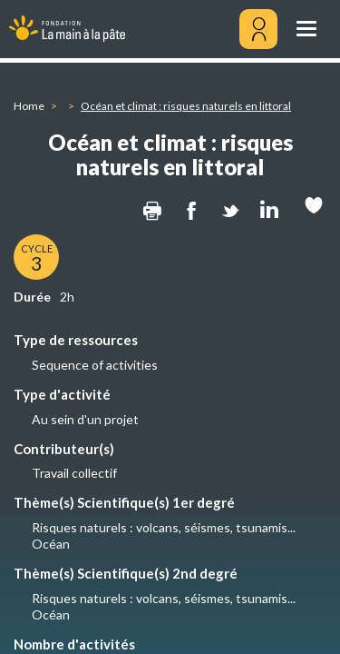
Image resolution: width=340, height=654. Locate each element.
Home (29, 106)
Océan (51, 543)
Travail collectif (74, 473)
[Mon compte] (258, 29)
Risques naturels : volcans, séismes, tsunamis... (164, 527)
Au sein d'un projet (85, 419)
